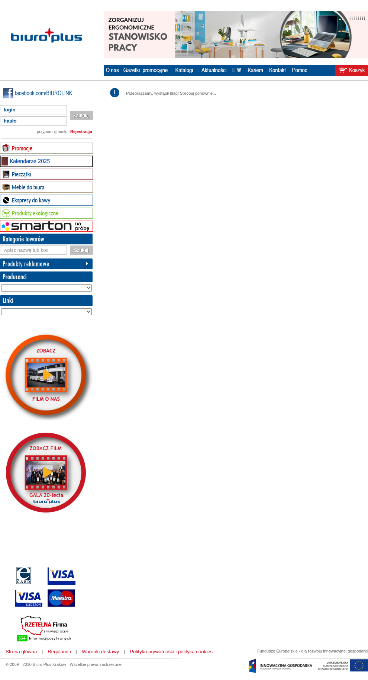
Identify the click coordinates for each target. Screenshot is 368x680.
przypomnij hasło (52, 131)
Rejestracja (81, 131)
